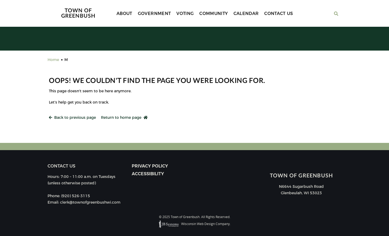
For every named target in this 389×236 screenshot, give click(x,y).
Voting (185, 13)
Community (213, 13)
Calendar (246, 13)
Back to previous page (72, 117)
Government (154, 13)
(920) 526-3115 (75, 195)
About (124, 13)
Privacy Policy (150, 166)
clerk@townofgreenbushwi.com (90, 202)
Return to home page (124, 117)
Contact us (61, 166)
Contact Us (278, 13)
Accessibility (148, 173)
